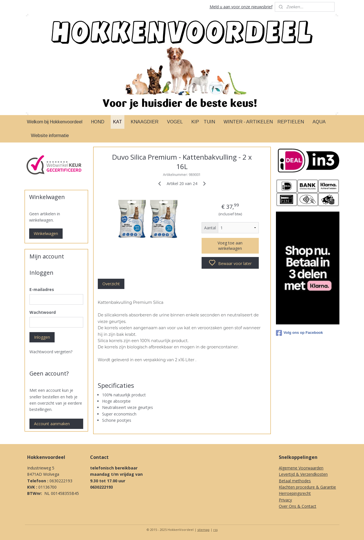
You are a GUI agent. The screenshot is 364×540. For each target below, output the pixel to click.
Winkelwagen (46, 233)
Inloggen (42, 337)
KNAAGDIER (144, 121)
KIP (195, 121)
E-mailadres (41, 289)
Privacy (285, 500)
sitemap (203, 529)
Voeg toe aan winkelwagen (230, 245)
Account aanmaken (52, 423)
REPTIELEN (290, 121)
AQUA (319, 121)
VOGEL (175, 121)
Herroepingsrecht (295, 493)
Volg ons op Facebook (299, 333)
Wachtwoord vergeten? (50, 351)
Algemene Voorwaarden (301, 468)
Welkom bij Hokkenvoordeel (54, 121)
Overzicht (111, 283)
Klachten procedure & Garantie (307, 487)
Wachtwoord (42, 312)
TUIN (209, 121)
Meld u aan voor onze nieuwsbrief (241, 6)
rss (215, 529)
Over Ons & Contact (297, 506)
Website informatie (50, 135)
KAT (117, 121)
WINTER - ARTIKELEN (248, 121)
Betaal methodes (295, 480)
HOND (97, 121)
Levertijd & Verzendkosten (303, 474)
